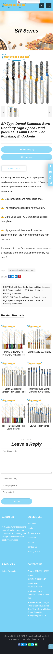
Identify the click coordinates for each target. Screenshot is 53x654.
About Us (32, 524)
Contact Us (32, 547)
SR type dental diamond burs (21, 270)
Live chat (27, 157)
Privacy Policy (34, 551)
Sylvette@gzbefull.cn (37, 579)
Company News (35, 533)
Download (32, 538)
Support (31, 542)
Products (31, 528)
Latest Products (9, 571)
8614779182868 (35, 587)
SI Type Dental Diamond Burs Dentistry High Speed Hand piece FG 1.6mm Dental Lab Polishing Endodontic (26, 290)
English (22, 2)
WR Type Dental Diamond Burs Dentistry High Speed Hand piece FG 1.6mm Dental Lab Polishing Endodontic (24, 300)
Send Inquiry (27, 149)
